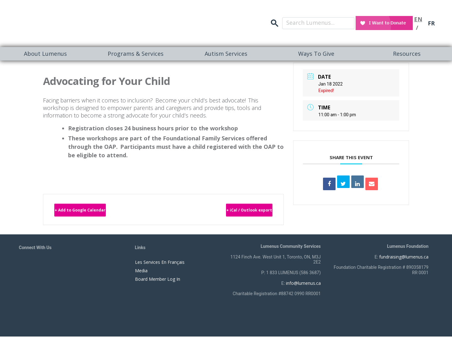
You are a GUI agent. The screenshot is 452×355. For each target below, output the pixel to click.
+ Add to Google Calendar (99, 211)
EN (418, 17)
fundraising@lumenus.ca (403, 259)
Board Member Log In (157, 281)
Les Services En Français (160, 264)
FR (431, 17)
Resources (407, 53)
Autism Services (226, 53)
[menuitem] (45, 53)
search (346, 17)
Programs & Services (136, 53)
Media (141, 273)
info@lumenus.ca (303, 285)
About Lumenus (45, 53)
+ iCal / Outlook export (231, 211)
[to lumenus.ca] (85, 22)
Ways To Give (316, 53)
